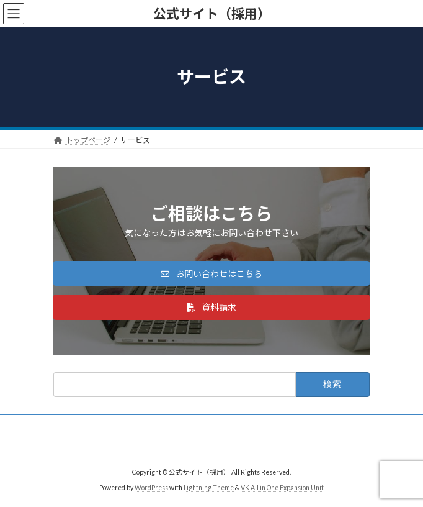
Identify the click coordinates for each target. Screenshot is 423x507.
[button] (211, 273)
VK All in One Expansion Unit (282, 487)
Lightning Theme (209, 487)
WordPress (151, 487)
